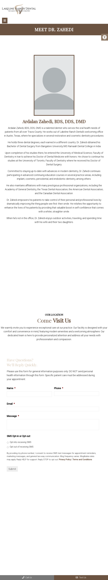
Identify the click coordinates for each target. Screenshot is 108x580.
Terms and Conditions (82, 460)
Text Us (81, 577)
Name (11, 388)
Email (11, 403)
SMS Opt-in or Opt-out (18, 436)
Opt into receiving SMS (20, 442)
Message (13, 416)
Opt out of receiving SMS (21, 446)
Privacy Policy (65, 460)
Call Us (27, 577)
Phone (58, 388)
